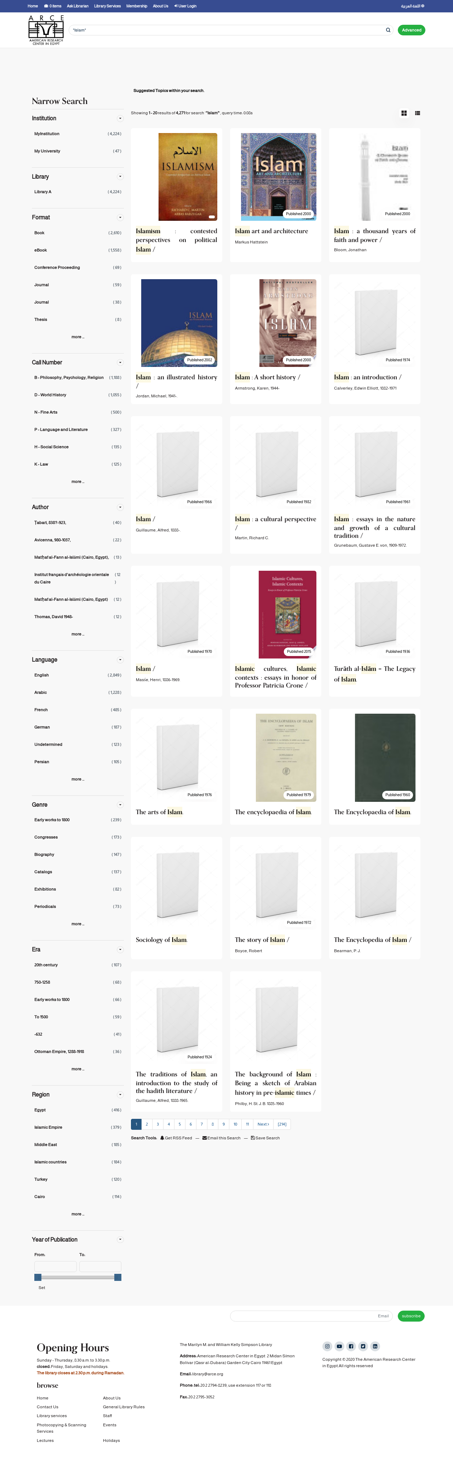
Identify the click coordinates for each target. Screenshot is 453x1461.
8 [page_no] (213, 1124)
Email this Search (221, 1137)
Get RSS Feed (176, 1137)
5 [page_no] (180, 1124)
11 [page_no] (247, 1124)
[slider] (37, 1277)
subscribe (411, 1315)
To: (82, 1254)
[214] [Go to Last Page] (282, 1124)
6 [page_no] (191, 1124)
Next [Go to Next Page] (263, 1124)
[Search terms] (231, 30)
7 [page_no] (202, 1124)
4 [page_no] (169, 1124)
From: (39, 1254)
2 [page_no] (147, 1124)
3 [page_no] (158, 1124)
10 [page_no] (235, 1124)
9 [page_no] (224, 1124)
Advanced (412, 30)
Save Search (265, 1137)
